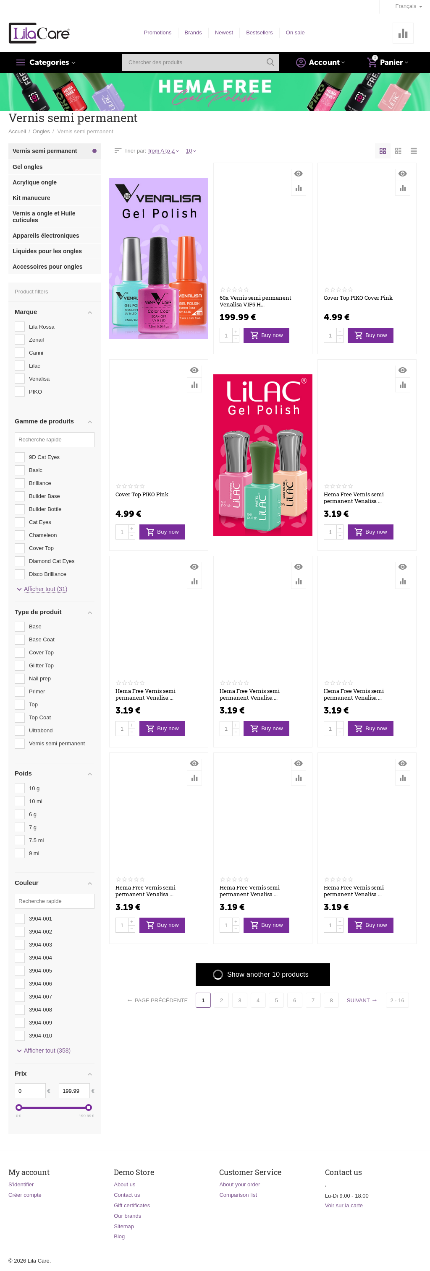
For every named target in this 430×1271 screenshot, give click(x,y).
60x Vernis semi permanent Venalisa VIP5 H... (255, 301)
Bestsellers (259, 32)
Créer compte (25, 1195)
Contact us (127, 1195)
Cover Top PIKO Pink (141, 494)
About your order (239, 1184)
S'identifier (21, 1184)
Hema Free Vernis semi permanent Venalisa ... (354, 498)
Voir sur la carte (344, 1205)
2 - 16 (398, 1000)
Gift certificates (132, 1205)
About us (124, 1184)
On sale (295, 32)
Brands (193, 32)
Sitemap (124, 1226)
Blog (119, 1236)
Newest (224, 32)
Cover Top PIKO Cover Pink (358, 298)
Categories (49, 62)
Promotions (158, 32)
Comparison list (238, 1195)
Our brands (127, 1216)
